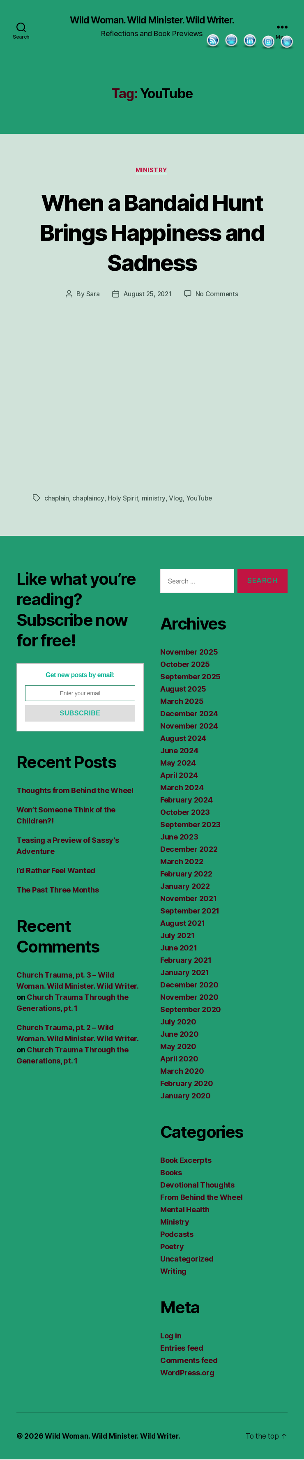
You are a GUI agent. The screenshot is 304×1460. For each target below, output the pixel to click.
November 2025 (189, 652)
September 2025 (190, 677)
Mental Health (185, 1210)
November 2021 (188, 899)
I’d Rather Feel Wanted (55, 871)
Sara (92, 295)
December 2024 (189, 714)
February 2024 (186, 800)
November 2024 (189, 726)
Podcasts (176, 1235)
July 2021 (177, 936)
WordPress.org (187, 1373)
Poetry (172, 1247)
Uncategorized (187, 1259)
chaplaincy (88, 499)
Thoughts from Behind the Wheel (75, 791)
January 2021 (184, 973)
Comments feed (189, 1361)
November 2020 (189, 998)
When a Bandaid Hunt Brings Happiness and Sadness (152, 232)
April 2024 (179, 776)
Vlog (176, 499)
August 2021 (182, 924)
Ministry (152, 171)
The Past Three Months (57, 890)
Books (171, 1173)
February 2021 (186, 961)
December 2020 (189, 985)
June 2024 (179, 751)
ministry (154, 499)
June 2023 (179, 837)
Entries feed (181, 1349)
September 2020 (190, 1010)
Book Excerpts (186, 1161)
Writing (173, 1272)
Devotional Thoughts (197, 1185)
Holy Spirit (123, 499)
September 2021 (189, 911)
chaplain (56, 499)
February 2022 (186, 874)
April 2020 (179, 1059)
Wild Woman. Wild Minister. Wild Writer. (151, 20)
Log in (170, 1336)
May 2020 (178, 1047)
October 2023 (185, 813)
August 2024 (183, 739)
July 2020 (178, 1022)
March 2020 (182, 1072)
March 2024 (181, 788)
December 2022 (189, 850)
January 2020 (185, 1096)
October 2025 (185, 665)
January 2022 (185, 887)
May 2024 (178, 763)
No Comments (217, 295)
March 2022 (181, 862)
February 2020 (186, 1084)
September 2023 (190, 825)
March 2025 (181, 702)
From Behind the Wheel (201, 1198)
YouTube (200, 499)
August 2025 (183, 689)
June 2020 (179, 1035)
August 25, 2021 (147, 295)
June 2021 (178, 948)
